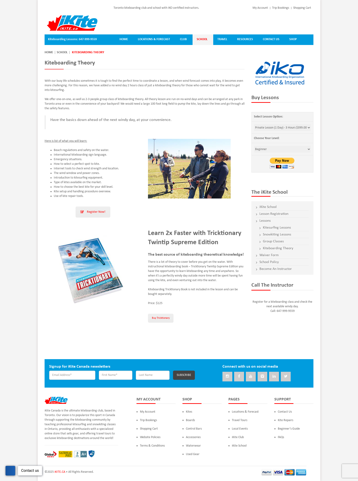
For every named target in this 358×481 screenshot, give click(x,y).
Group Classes (273, 241)
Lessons (265, 221)
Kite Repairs (285, 420)
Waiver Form (269, 255)
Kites (189, 412)
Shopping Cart (302, 8)
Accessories (193, 437)
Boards (190, 420)
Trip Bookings (280, 8)
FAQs (281, 437)
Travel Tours (239, 420)
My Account (260, 8)
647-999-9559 (88, 39)
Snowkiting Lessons (277, 234)
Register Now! (92, 212)
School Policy (269, 262)
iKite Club (238, 437)
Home (49, 52)
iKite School (268, 207)
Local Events (240, 429)
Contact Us (285, 412)
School (62, 52)
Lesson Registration (273, 214)
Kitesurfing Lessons (277, 227)
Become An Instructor (275, 269)
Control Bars (194, 429)
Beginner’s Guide (289, 429)
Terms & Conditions (152, 446)
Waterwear (193, 446)
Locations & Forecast (245, 412)
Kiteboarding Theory (278, 248)
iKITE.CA (59, 472)
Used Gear (192, 454)
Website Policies (150, 437)
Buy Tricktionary (161, 318)
